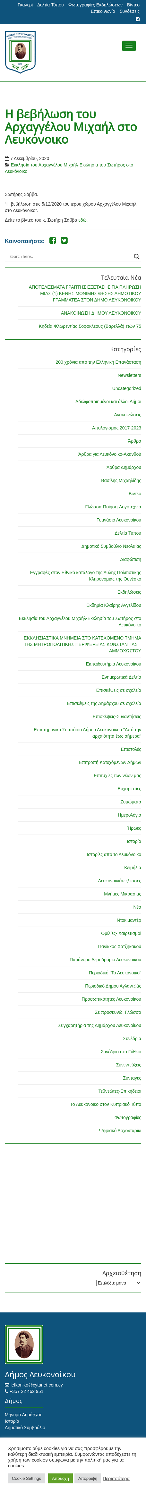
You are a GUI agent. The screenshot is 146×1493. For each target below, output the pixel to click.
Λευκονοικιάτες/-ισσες (119, 880)
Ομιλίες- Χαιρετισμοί (121, 933)
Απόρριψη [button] (87, 1478)
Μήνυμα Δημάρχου (23, 1414)
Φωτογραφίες (128, 1117)
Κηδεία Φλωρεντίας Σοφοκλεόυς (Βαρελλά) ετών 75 (90, 326)
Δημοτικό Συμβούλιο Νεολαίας (111, 546)
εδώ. (83, 220)
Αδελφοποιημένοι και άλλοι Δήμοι (108, 401)
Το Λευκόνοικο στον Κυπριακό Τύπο (105, 1104)
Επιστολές (131, 749)
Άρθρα (134, 441)
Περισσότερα (116, 1478)
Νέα (137, 907)
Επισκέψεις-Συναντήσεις (117, 716)
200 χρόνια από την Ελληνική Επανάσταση (98, 362)
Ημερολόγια (129, 815)
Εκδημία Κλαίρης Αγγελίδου (113, 605)
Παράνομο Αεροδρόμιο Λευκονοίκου (105, 959)
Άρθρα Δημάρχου (124, 467)
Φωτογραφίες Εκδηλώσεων (95, 4)
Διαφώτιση (130, 559)
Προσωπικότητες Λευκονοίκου (111, 999)
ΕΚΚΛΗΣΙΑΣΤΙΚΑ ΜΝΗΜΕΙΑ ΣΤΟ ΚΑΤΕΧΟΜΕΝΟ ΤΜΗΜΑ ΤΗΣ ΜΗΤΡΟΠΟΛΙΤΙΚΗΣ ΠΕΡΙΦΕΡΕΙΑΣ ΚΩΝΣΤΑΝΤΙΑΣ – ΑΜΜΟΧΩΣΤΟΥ (82, 644)
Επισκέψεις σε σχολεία (118, 690)
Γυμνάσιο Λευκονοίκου (119, 519)
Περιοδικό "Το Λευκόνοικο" (115, 972)
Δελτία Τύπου (50, 4)
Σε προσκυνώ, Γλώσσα (118, 1012)
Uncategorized (126, 388)
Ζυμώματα (130, 801)
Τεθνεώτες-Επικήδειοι (120, 1091)
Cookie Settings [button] (26, 1478)
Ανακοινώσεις (127, 414)
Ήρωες (134, 828)
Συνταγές (132, 1078)
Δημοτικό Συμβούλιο (25, 1427)
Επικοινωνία (103, 11)
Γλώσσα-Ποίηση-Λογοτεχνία (113, 506)
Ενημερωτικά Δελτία (121, 677)
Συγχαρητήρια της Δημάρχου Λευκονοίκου (99, 1025)
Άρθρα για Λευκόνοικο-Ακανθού (109, 454)
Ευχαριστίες (129, 788)
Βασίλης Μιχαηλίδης (121, 480)
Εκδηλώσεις (129, 592)
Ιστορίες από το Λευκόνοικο (114, 854)
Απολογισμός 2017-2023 (116, 427)
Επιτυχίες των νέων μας (117, 775)
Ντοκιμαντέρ (129, 920)
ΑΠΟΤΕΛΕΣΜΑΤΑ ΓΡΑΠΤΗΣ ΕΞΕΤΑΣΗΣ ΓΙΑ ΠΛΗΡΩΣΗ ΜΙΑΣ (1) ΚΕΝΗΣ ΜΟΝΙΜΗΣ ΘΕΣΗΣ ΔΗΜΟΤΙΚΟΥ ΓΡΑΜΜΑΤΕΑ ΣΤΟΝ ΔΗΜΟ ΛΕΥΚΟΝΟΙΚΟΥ (85, 293)
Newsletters (129, 375)
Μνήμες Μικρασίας (122, 893)
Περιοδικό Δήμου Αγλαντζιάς (113, 985)
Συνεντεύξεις (128, 1064)
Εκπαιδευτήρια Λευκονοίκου (113, 663)
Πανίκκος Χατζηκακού (119, 946)
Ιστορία (134, 841)
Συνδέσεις (130, 11)
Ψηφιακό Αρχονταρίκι (120, 1130)
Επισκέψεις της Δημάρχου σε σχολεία (104, 703)
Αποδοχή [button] (60, 1478)
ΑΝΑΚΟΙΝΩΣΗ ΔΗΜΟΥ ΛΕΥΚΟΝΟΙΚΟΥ (101, 313)
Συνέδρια (132, 1038)
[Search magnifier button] (136, 256)
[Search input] (70, 256)
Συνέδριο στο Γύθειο (121, 1051)
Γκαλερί (25, 4)
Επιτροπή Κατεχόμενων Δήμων (110, 762)
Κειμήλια (132, 867)
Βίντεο (133, 4)
